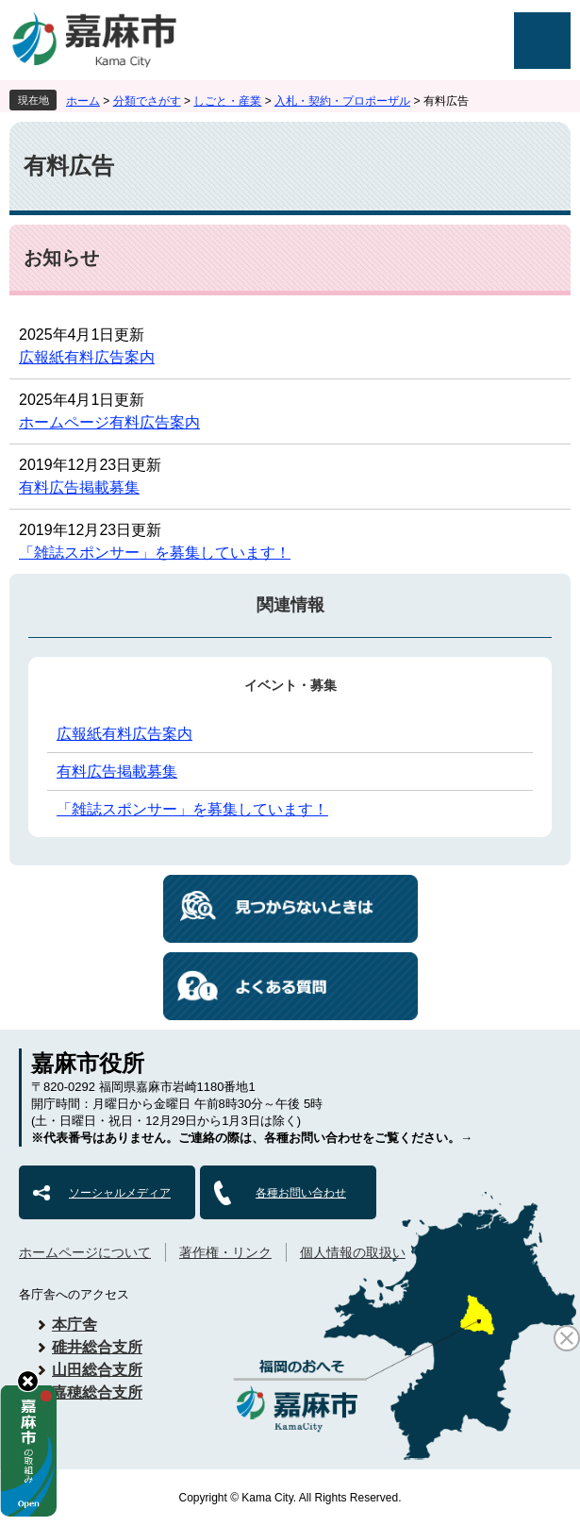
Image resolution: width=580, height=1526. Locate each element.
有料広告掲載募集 (79, 487)
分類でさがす (147, 101)
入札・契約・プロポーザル (342, 101)
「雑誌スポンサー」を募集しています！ (154, 553)
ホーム (83, 101)
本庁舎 (74, 1324)
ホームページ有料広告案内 (109, 422)
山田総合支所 (97, 1370)
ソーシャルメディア (120, 1192)
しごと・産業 (227, 101)
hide (28, 1381)
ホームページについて (85, 1252)
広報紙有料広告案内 (87, 357)
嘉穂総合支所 (97, 1392)
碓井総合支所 (97, 1347)
